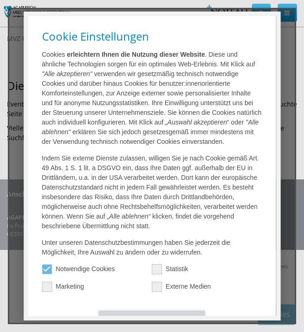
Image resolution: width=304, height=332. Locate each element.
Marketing (63, 286)
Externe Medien (181, 286)
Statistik (170, 269)
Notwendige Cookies (78, 269)
